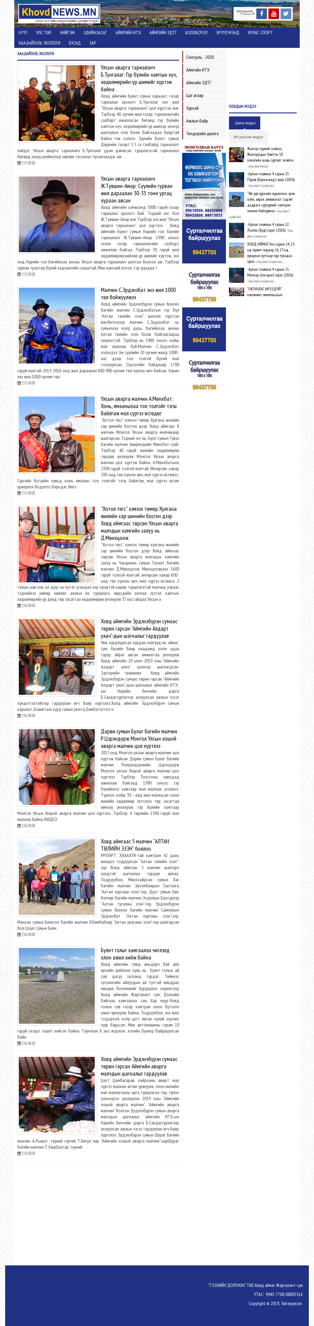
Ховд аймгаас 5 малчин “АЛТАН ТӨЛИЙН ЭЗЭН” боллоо (135, 844)
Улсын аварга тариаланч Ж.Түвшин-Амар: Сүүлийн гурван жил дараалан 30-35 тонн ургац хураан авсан (136, 189)
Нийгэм (67, 32)
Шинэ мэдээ (245, 123)
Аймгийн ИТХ (128, 32)
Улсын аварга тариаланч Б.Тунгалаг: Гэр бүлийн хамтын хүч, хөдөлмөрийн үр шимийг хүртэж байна (139, 78)
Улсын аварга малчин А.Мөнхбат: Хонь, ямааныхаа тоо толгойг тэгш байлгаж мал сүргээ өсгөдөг (139, 406)
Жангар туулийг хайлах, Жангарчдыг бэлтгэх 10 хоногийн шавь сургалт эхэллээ (270, 154)
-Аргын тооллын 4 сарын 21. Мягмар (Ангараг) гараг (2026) (270, 272)
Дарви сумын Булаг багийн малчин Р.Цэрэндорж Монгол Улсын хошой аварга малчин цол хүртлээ (139, 738)
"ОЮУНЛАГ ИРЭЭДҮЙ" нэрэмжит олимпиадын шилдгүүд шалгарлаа (264, 294)
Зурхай (192, 108)
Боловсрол (196, 32)
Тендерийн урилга (202, 133)
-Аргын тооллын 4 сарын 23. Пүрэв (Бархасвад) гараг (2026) (271, 176)
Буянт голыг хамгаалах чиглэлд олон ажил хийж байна (135, 953)
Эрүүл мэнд (227, 32)
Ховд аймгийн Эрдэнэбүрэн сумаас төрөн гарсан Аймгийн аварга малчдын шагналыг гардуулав (139, 1066)
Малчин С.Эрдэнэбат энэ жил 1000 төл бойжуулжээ (138, 293)
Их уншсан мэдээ (248, 137)
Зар (92, 43)
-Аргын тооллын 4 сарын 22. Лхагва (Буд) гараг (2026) (268, 227)
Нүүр (23, 32)
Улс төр (44, 32)
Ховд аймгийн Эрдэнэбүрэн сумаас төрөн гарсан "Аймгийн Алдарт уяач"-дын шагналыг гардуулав (139, 628)
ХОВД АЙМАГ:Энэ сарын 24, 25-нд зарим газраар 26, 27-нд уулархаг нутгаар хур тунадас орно (271, 252)
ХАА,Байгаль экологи (39, 43)
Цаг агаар (194, 95)
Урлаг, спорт (260, 32)
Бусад (75, 43)
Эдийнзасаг (95, 32)
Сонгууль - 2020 (200, 57)
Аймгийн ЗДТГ (163, 32)
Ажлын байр (197, 121)
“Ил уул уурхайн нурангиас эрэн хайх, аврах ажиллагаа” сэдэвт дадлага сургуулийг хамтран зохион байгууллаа (271, 202)
